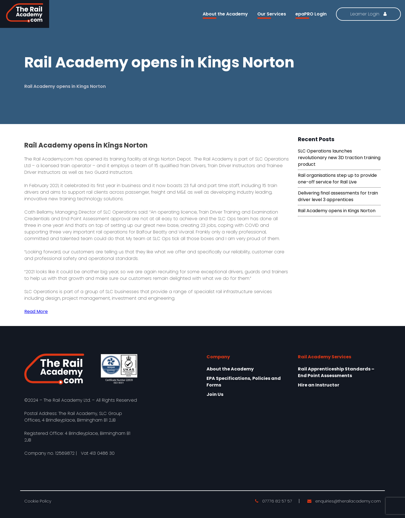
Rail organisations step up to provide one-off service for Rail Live (337, 178)
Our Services (271, 15)
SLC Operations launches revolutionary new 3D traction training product (339, 157)
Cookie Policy (37, 501)
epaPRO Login (311, 15)
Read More (36, 311)
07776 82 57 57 (273, 501)
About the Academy (225, 15)
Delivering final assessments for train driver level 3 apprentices (338, 196)
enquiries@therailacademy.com (344, 501)
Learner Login (368, 14)
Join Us (215, 394)
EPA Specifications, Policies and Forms (244, 381)
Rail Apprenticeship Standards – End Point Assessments (336, 372)
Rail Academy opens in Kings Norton (336, 210)
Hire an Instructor (318, 385)
